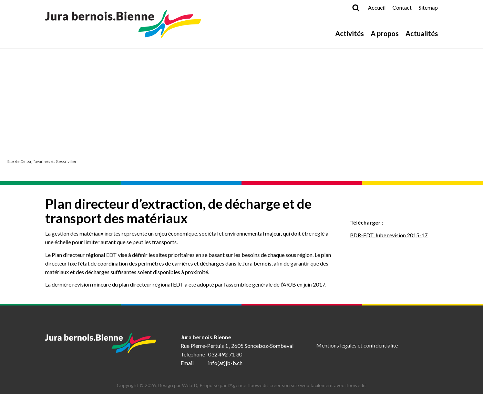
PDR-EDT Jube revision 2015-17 (389, 235)
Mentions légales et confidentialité (357, 345)
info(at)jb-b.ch (225, 363)
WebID (189, 385)
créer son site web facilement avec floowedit (317, 385)
